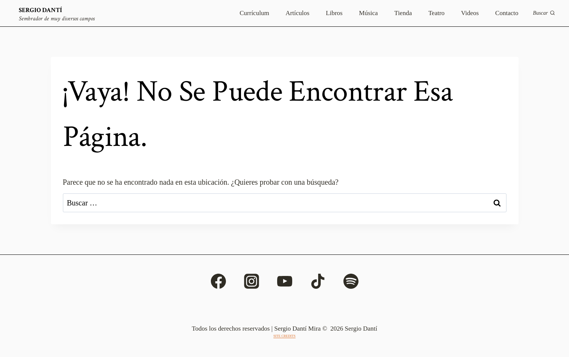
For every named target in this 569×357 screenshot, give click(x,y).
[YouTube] (285, 281)
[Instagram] (251, 281)
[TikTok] (318, 281)
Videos (470, 13)
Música (368, 13)
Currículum (254, 13)
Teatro (436, 13)
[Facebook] (218, 281)
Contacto (506, 13)
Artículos (297, 13)
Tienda (403, 13)
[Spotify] (351, 281)
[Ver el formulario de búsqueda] (544, 13)
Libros (334, 13)
